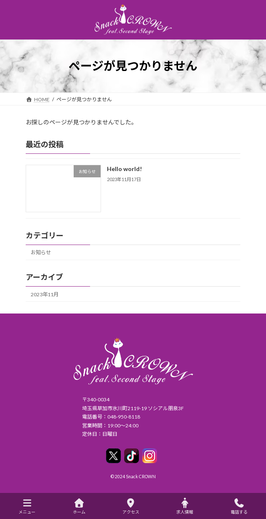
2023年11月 (45, 294)
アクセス (130, 506)
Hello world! (124, 168)
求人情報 (184, 506)
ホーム (79, 506)
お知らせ (41, 252)
